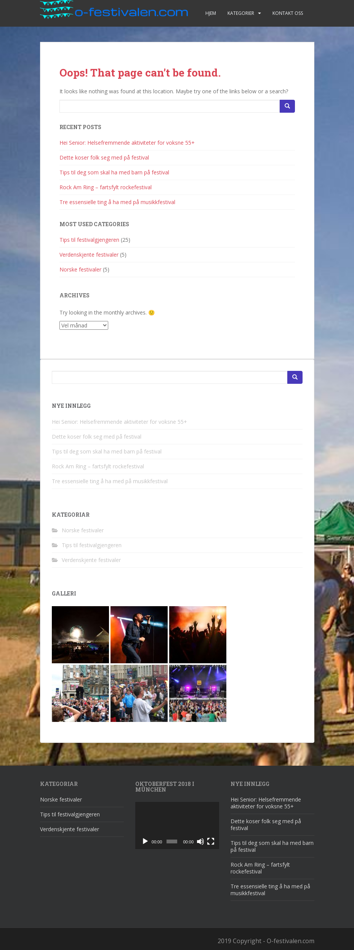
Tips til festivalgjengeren (89, 239)
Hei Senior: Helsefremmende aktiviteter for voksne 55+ (127, 142)
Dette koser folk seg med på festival (104, 157)
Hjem (210, 13)
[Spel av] (145, 841)
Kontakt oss (287, 13)
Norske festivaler (80, 269)
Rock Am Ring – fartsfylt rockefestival (105, 187)
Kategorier (240, 13)
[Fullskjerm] (211, 841)
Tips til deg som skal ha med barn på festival (114, 172)
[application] (177, 825)
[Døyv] (200, 841)
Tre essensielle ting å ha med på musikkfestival (117, 202)
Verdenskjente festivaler (89, 254)
